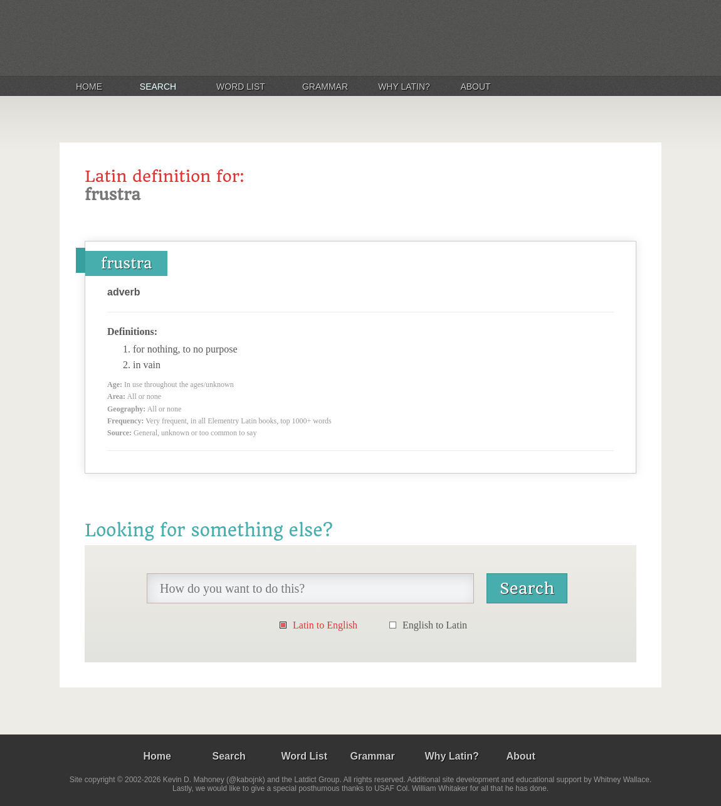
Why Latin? (404, 87)
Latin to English (325, 625)
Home (89, 87)
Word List (240, 87)
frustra (126, 263)
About (475, 87)
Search (158, 87)
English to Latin (435, 625)
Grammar (325, 87)
